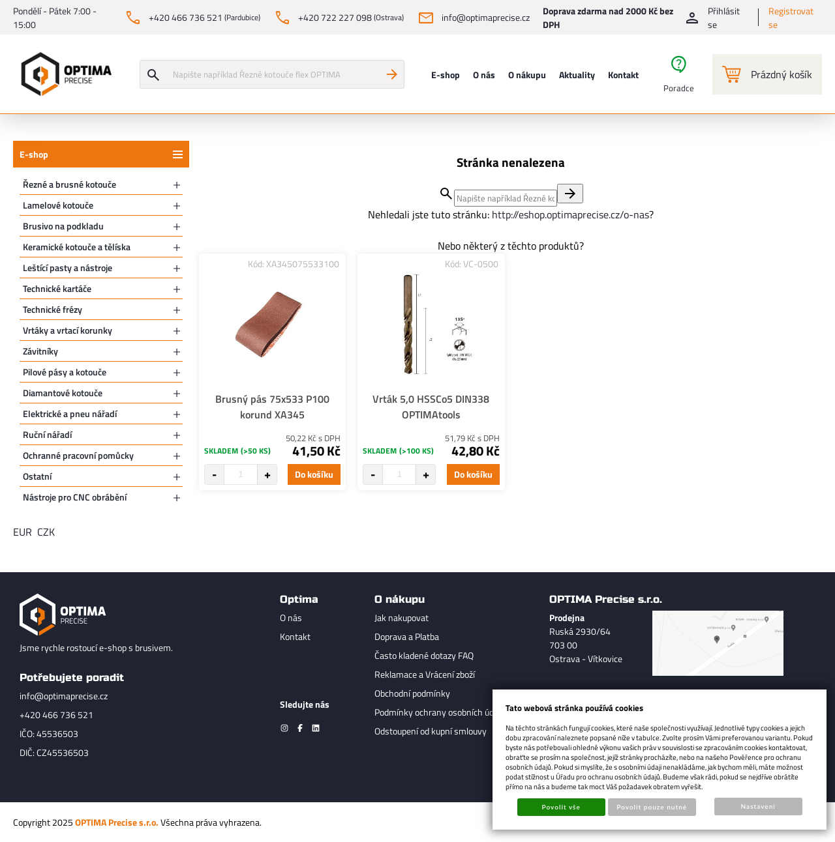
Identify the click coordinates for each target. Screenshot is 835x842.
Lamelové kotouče (58, 205)
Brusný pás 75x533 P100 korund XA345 (272, 406)
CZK (46, 532)
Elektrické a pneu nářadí (70, 413)
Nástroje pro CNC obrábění (75, 497)
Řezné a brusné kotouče (69, 184)
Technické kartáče (57, 288)
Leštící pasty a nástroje (67, 267)
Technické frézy (52, 309)
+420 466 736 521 (56, 714)
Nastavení (758, 806)
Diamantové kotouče (62, 392)
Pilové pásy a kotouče (64, 372)
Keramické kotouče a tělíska (76, 247)
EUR (22, 532)
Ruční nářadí (47, 434)
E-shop (34, 154)
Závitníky (40, 351)
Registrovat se (790, 17)
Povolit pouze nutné (651, 807)
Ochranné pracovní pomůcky (78, 455)
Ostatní (37, 476)
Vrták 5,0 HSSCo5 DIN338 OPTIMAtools (430, 406)
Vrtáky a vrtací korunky (67, 330)
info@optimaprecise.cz (64, 696)
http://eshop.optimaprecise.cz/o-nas (570, 214)
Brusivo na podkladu (63, 226)
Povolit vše (561, 807)
